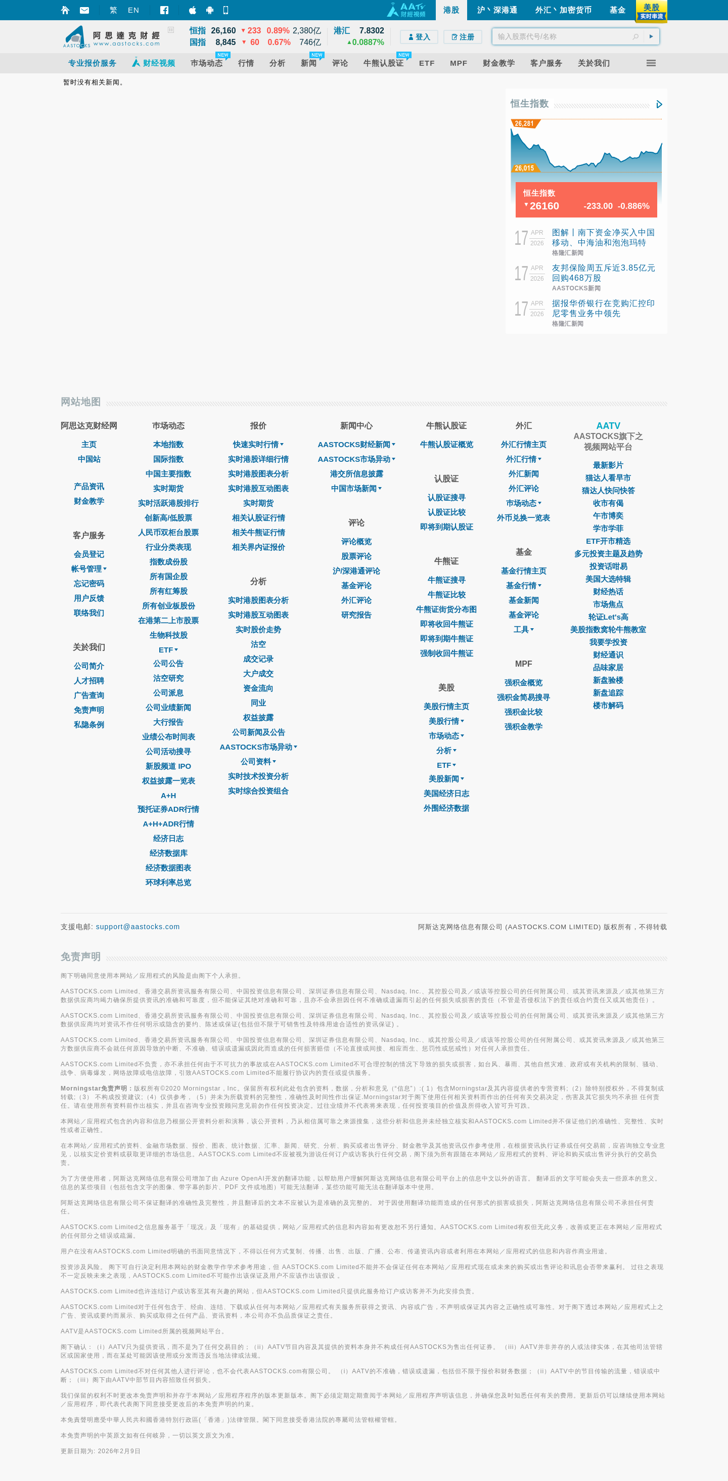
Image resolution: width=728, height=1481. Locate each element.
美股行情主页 (446, 706)
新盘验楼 (608, 680)
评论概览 (356, 541)
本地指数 (168, 444)
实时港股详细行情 (258, 459)
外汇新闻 (524, 473)
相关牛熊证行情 (258, 532)
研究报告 (356, 615)
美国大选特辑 (608, 579)
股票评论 (356, 556)
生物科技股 (169, 635)
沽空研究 (168, 678)
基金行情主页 (524, 571)
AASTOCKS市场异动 (259, 747)
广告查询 (89, 695)
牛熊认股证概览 (446, 444)
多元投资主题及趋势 (608, 553)
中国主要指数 (168, 473)
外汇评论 (356, 600)
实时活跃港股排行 (168, 503)
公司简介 (89, 666)
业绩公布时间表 (168, 736)
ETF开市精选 (608, 541)
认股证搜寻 (447, 497)
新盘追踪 (608, 692)
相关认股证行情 (258, 517)
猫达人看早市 (608, 477)
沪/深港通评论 (356, 571)
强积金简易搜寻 (523, 697)
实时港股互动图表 (258, 488)
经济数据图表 (168, 867)
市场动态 (446, 735)
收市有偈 (608, 503)
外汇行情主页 (524, 444)
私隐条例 (89, 724)
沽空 (258, 644)
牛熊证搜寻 (447, 580)
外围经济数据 (446, 808)
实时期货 (168, 488)
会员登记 (89, 554)
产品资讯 (89, 486)
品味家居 (608, 667)
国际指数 (168, 459)
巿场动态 (523, 503)
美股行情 (446, 721)
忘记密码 (89, 583)
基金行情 (523, 585)
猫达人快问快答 (608, 490)
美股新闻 (446, 778)
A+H (168, 795)
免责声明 (89, 710)
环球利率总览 (168, 882)
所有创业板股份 (168, 605)
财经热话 (608, 591)
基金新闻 (524, 600)
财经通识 (608, 654)
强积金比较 (523, 712)
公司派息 (168, 692)
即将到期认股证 (446, 526)
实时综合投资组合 (258, 791)
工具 (524, 629)
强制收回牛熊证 (446, 653)
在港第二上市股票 (168, 620)
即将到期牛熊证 (446, 638)
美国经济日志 (446, 793)
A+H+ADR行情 (168, 823)
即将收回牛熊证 (446, 624)
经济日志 (168, 838)
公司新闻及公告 (258, 732)
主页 (89, 444)
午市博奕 (608, 515)
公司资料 (258, 761)
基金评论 (356, 585)
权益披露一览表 (168, 780)
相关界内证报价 (258, 547)
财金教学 (89, 501)
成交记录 (258, 659)
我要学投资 (608, 642)
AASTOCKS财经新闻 (356, 444)
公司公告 (168, 663)
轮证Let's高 (608, 617)
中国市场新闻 (356, 488)
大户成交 (258, 673)
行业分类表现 (168, 547)
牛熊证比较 (447, 594)
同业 (258, 703)
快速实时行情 (258, 444)
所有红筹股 (169, 591)
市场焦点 (608, 604)
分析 (446, 750)
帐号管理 (89, 568)
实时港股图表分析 (258, 473)
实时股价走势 (258, 629)
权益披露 (258, 717)
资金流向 (258, 688)
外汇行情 (523, 459)
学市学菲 (608, 528)
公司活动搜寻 (168, 751)
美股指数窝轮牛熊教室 (608, 629)
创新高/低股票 (168, 517)
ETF (168, 649)
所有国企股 (169, 576)
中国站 (89, 459)
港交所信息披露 (356, 473)
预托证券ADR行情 (169, 809)
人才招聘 (89, 680)
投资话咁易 (608, 566)
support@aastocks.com (138, 927)
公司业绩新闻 (168, 707)
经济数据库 (169, 853)
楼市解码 (608, 705)
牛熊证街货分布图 (446, 609)
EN (134, 10)
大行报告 (168, 722)
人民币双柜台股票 (168, 532)
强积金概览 (523, 682)
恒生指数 (530, 104)
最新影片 (608, 465)
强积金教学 (523, 726)
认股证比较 (447, 512)
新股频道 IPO (168, 766)
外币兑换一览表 (523, 517)
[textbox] (575, 36)
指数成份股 (169, 561)
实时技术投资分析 (258, 776)
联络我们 (89, 612)
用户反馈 (89, 598)
